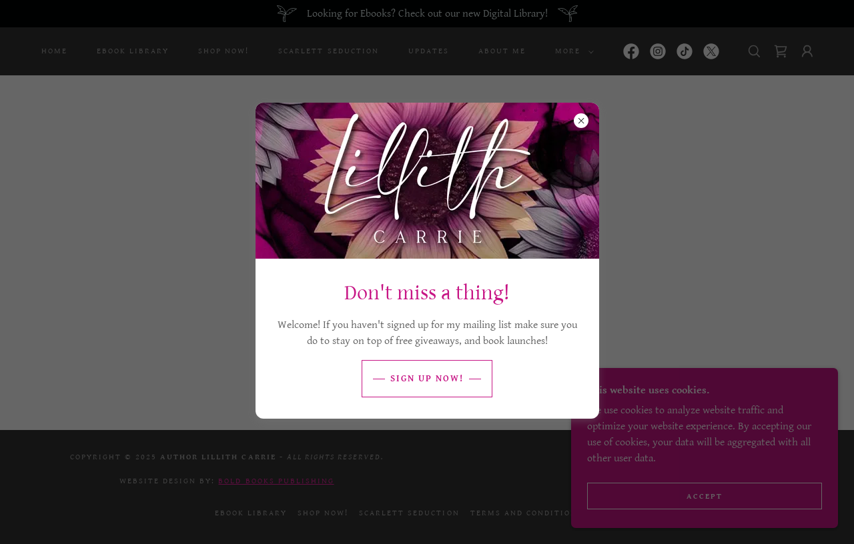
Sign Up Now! (427, 378)
